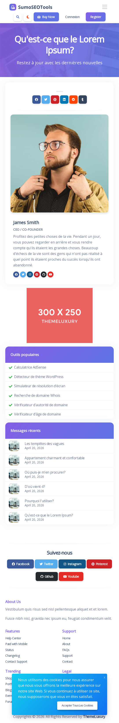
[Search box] (17, 17)
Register (95, 17)
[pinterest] (37, 274)
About (66, 644)
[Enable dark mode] (28, 17)
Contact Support (16, 661)
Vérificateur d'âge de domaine (37, 414)
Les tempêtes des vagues (44, 443)
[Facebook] (36, 99)
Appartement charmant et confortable (55, 458)
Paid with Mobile (16, 644)
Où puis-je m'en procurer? (45, 472)
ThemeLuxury (94, 716)
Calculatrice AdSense (30, 367)
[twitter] (23, 274)
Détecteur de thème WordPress (39, 376)
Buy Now (46, 17)
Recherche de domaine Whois (37, 395)
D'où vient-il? (35, 486)
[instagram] (30, 274)
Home (66, 638)
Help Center (13, 638)
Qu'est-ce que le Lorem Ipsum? (49, 515)
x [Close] (104, 677)
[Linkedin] (64, 99)
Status (9, 650)
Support (67, 655)
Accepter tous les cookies (77, 705)
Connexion (72, 17)
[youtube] (50, 274)
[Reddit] (73, 99)
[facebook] (16, 274)
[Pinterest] (55, 99)
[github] (44, 274)
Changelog (12, 655)
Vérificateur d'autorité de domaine (41, 404)
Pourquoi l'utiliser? (39, 500)
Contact (67, 661)
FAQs (66, 650)
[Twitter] (46, 99)
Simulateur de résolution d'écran (39, 386)
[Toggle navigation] (104, 7)
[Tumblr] (83, 99)
